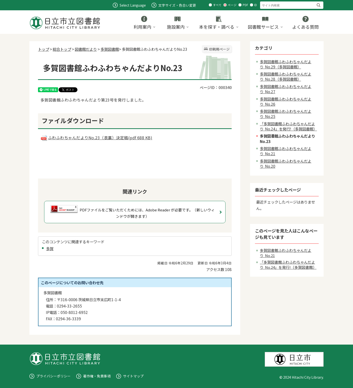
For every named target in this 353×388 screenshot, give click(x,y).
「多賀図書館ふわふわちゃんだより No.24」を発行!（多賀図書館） (288, 126)
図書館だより (86, 49)
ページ (232, 5)
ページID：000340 (216, 87)
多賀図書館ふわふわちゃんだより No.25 (285, 113)
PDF (245, 5)
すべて (217, 5)
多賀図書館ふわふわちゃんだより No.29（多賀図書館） (285, 64)
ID (255, 5)
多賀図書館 (110, 49)
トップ (43, 49)
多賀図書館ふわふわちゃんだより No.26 (285, 101)
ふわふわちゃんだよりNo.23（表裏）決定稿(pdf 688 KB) (96, 138)
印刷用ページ (219, 49)
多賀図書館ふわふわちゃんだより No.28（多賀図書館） (285, 76)
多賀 (49, 248)
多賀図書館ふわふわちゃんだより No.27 (285, 89)
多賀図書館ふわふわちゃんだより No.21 (285, 151)
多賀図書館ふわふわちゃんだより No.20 (285, 163)
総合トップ (62, 49)
